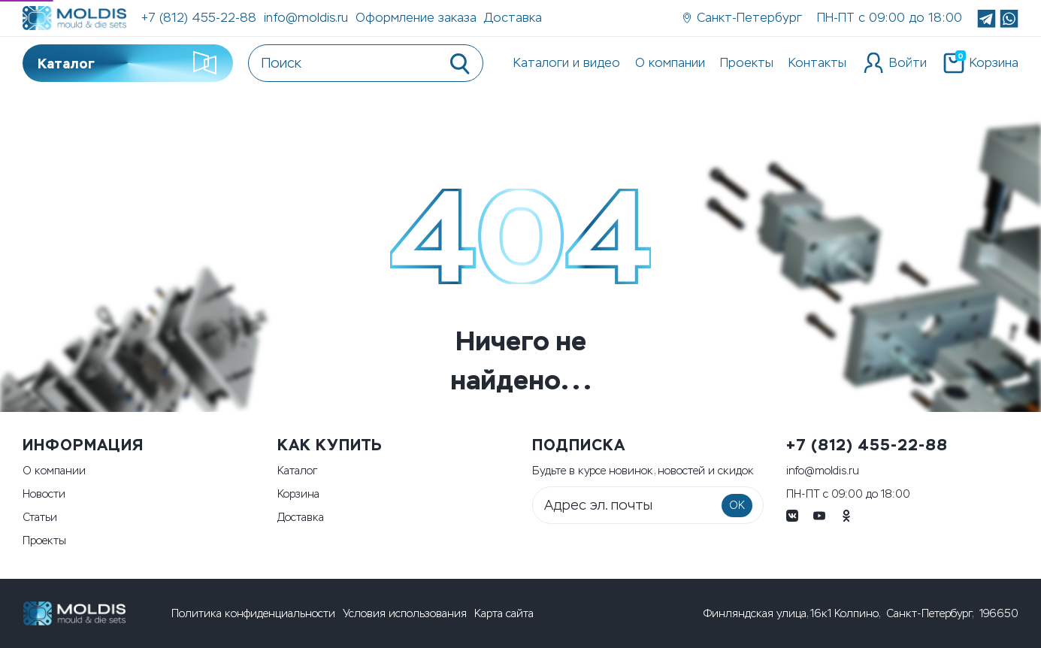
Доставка (513, 18)
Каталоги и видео (566, 63)
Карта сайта (504, 613)
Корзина (298, 494)
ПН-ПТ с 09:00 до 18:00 (848, 494)
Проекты (746, 63)
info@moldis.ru (306, 18)
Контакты (817, 63)
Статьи (40, 517)
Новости (44, 494)
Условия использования (405, 613)
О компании (670, 63)
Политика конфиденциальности (253, 613)
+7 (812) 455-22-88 (198, 18)
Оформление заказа (416, 18)
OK (737, 505)
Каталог (128, 63)
